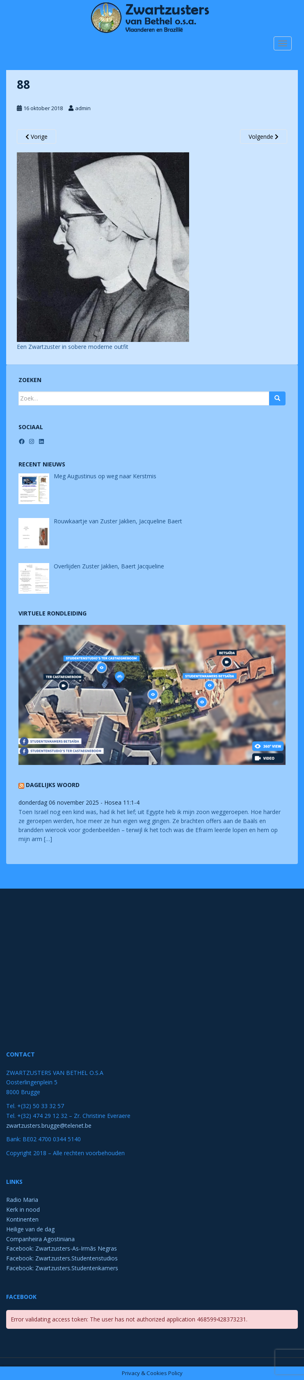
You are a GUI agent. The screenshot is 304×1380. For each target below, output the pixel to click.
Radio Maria (22, 1200)
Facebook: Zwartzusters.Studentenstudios (62, 1258)
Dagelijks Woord (53, 785)
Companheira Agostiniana (40, 1239)
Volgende (264, 136)
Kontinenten (22, 1219)
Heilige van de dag (30, 1229)
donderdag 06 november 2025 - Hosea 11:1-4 (78, 802)
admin (83, 108)
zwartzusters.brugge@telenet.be (48, 1125)
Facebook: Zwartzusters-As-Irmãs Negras (61, 1248)
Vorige (36, 136)
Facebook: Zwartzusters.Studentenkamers (62, 1268)
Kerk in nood (23, 1209)
